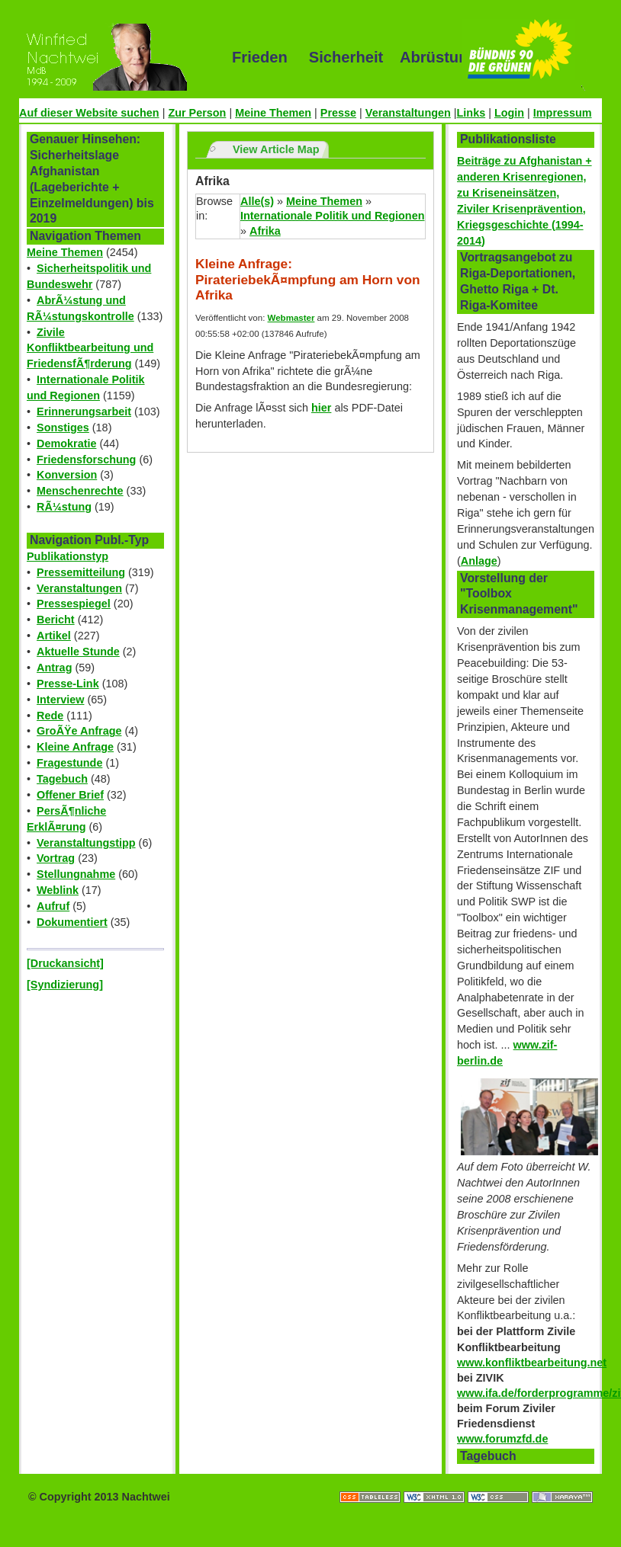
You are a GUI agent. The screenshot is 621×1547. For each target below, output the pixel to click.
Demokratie (66, 443)
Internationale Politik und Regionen (332, 216)
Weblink (58, 890)
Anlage (479, 561)
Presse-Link (68, 683)
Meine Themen (273, 113)
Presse (338, 113)
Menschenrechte (80, 491)
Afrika (265, 231)
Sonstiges (63, 427)
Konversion (67, 475)
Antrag (54, 667)
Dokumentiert (72, 922)
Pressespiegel (74, 603)
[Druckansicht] (65, 963)
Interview (60, 699)
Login (509, 113)
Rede (50, 715)
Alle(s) (257, 201)
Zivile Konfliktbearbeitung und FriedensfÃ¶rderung (90, 348)
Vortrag (56, 858)
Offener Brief (70, 795)
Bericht (56, 619)
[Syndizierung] (65, 984)
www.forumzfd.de (502, 1439)
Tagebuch (62, 779)
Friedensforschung (86, 459)
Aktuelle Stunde (78, 651)
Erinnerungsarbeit (84, 411)
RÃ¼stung (64, 507)
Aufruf (53, 906)
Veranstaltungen (408, 113)
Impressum (562, 113)
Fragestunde (69, 763)
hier (321, 408)
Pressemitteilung (81, 572)
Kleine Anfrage (75, 747)
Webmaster (291, 317)
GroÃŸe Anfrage (79, 731)
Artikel (54, 635)
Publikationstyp (67, 556)
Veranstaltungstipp (86, 843)
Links (471, 113)
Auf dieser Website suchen (89, 113)
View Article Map (276, 149)
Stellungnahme (76, 874)
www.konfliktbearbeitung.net (532, 1362)
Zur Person (197, 113)
